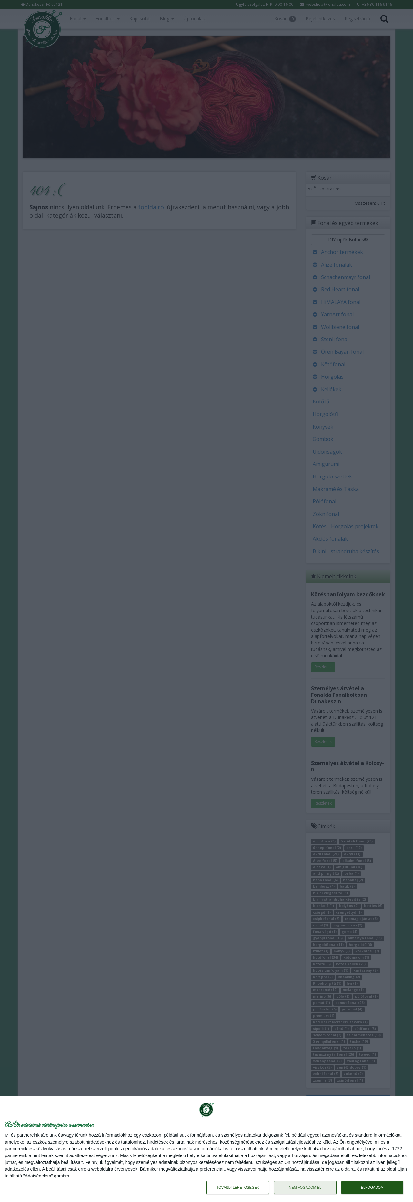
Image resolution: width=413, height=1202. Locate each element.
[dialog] (206, 1149)
